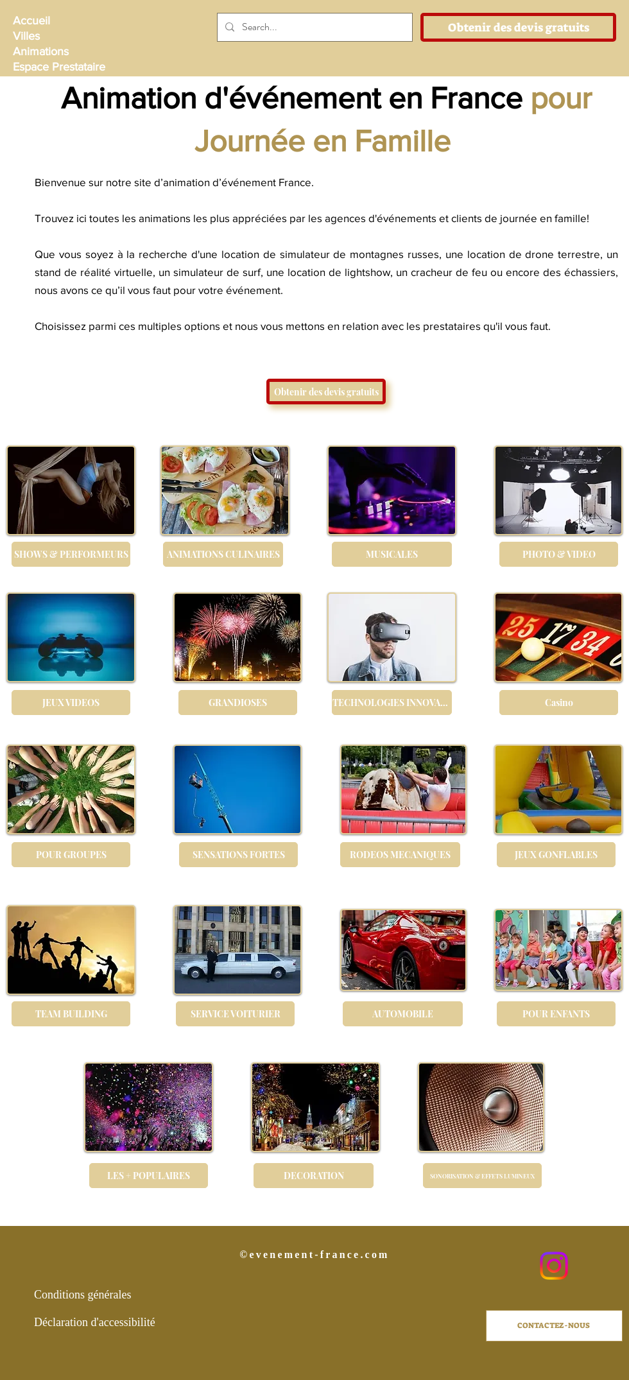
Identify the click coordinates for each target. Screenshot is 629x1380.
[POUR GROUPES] (71, 854)
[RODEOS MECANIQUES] (400, 854)
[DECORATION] (314, 1175)
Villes (26, 36)
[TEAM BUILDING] (71, 1013)
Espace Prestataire (58, 66)
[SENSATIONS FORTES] (238, 854)
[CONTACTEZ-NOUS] (554, 1325)
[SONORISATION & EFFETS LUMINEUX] (482, 1175)
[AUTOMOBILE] (403, 1013)
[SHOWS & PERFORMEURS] (71, 554)
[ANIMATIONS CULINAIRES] (223, 554)
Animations (41, 51)
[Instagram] (554, 1265)
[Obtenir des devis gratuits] (518, 27)
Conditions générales (82, 1294)
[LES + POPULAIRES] (148, 1175)
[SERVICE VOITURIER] (235, 1013)
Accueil (31, 20)
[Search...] (313, 27)
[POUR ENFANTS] (556, 1013)
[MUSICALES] (392, 554)
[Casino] (558, 702)
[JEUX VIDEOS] (71, 702)
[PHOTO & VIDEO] (558, 554)
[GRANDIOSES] (237, 702)
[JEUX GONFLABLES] (556, 854)
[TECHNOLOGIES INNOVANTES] (392, 702)
